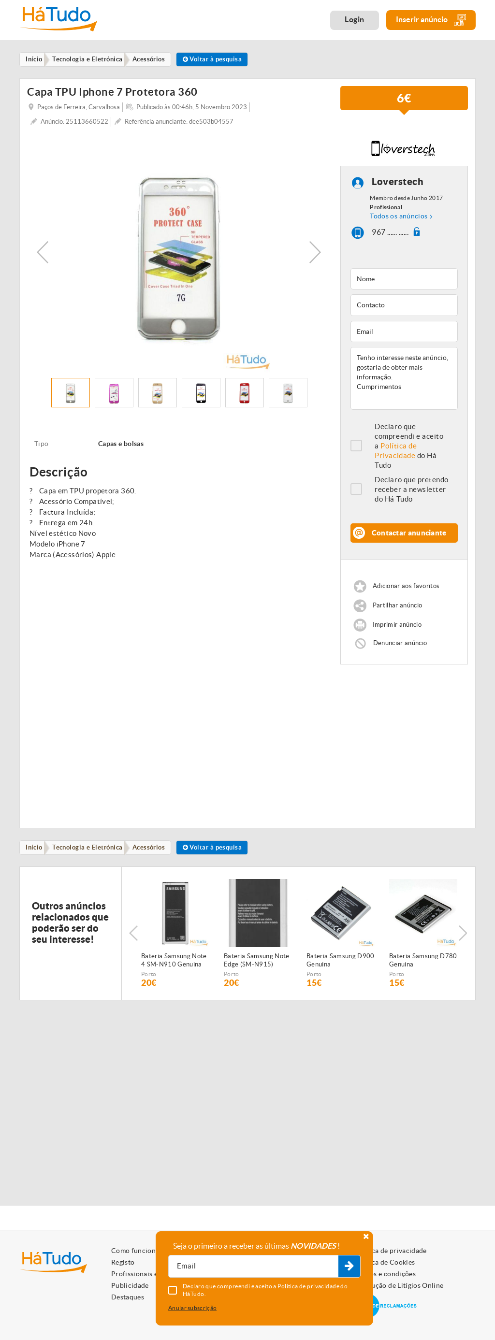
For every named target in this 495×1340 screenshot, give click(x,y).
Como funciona (135, 1250)
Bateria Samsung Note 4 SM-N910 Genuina (174, 962)
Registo (122, 1262)
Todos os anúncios (398, 217)
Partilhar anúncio (397, 606)
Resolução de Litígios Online (399, 1285)
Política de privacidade (390, 1250)
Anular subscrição (192, 1308)
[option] (179, 253)
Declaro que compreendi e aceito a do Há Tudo (409, 446)
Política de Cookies (384, 1262)
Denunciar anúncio (400, 644)
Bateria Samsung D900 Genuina (340, 962)
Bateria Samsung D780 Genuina (423, 962)
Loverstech (397, 182)
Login (354, 19)
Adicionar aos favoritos (406, 587)
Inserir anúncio (431, 20)
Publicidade (130, 1285)
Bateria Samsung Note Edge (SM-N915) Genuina (257, 963)
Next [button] (315, 253)
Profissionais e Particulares (154, 1274)
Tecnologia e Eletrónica (92, 848)
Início (36, 848)
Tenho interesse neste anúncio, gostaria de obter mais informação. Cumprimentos (404, 379)
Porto (149, 976)
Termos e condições (385, 1274)
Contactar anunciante (409, 534)
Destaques (127, 1297)
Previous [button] (42, 253)
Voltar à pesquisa (222, 59)
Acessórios (155, 848)
